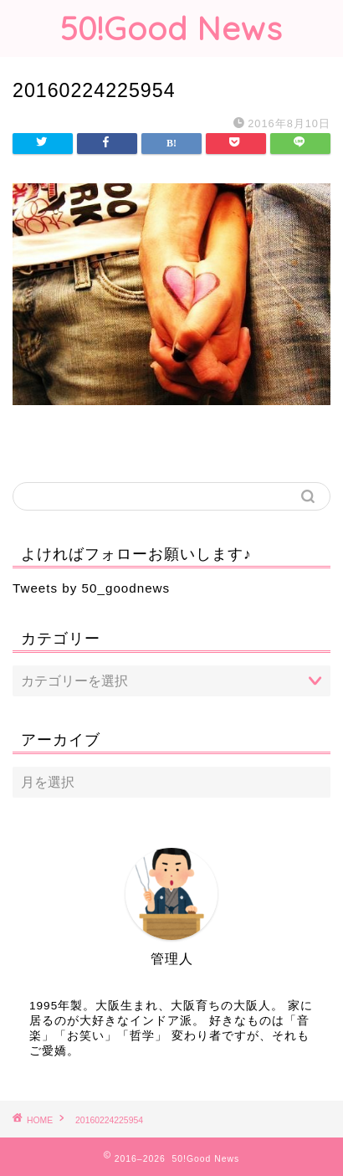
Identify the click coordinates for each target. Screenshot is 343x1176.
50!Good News (171, 28)
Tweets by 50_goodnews (91, 588)
